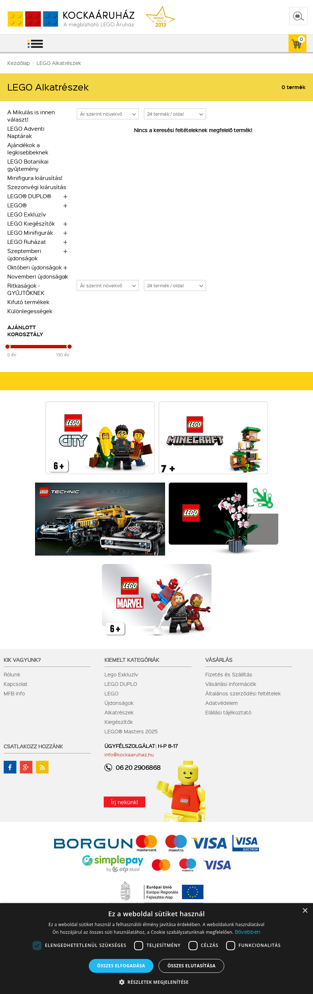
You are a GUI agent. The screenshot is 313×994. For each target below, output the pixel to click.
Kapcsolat (16, 684)
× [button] (305, 911)
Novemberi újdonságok (37, 276)
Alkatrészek (119, 712)
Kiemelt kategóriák (131, 659)
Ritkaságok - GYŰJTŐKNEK (26, 289)
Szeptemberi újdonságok (24, 254)
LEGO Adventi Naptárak (26, 132)
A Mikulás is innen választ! (31, 115)
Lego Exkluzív (121, 674)
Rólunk (12, 674)
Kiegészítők (118, 721)
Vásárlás (218, 659)
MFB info (14, 693)
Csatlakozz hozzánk (33, 746)
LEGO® (17, 205)
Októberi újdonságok (34, 267)
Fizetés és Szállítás (228, 674)
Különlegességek (29, 311)
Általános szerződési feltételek (243, 693)
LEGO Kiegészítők (31, 223)
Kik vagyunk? (22, 659)
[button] (157, 981)
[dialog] (156, 948)
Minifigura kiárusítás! (34, 177)
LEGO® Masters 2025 (131, 731)
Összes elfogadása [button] (121, 966)
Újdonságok (119, 703)
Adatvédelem (221, 703)
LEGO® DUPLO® (29, 196)
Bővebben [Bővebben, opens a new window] (247, 931)
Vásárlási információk (230, 684)
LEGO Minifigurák (30, 232)
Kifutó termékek (28, 302)
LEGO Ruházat (26, 241)
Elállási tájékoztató (228, 712)
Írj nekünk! (124, 802)
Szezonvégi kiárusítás (36, 187)
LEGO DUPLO (120, 684)
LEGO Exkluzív (26, 214)
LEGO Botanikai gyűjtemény (28, 165)
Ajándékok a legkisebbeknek (27, 148)
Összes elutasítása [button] (191, 966)
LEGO (111, 693)
